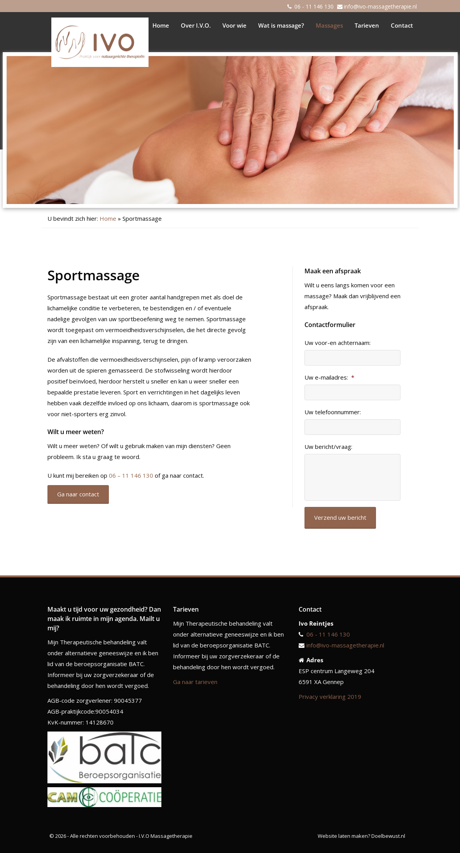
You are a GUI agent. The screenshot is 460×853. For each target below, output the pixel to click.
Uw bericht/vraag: (328, 446)
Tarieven (367, 25)
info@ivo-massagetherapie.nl (380, 6)
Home (160, 25)
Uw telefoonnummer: (332, 412)
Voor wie (234, 25)
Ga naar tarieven (195, 682)
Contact (402, 25)
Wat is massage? (281, 25)
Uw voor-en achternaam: (337, 342)
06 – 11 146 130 (131, 475)
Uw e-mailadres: (329, 377)
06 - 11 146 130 (314, 6)
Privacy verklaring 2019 (330, 696)
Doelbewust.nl (388, 835)
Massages (329, 25)
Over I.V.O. (196, 25)
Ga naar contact (78, 494)
